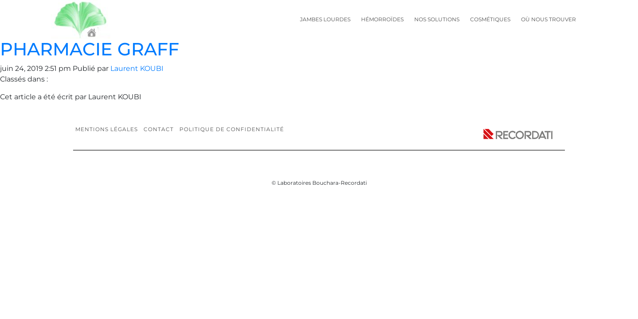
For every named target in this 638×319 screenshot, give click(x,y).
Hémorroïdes (382, 19)
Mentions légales (106, 129)
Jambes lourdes (325, 19)
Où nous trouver (548, 19)
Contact (159, 129)
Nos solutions (436, 19)
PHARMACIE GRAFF (89, 49)
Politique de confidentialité (231, 129)
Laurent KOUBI (136, 68)
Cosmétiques (490, 19)
